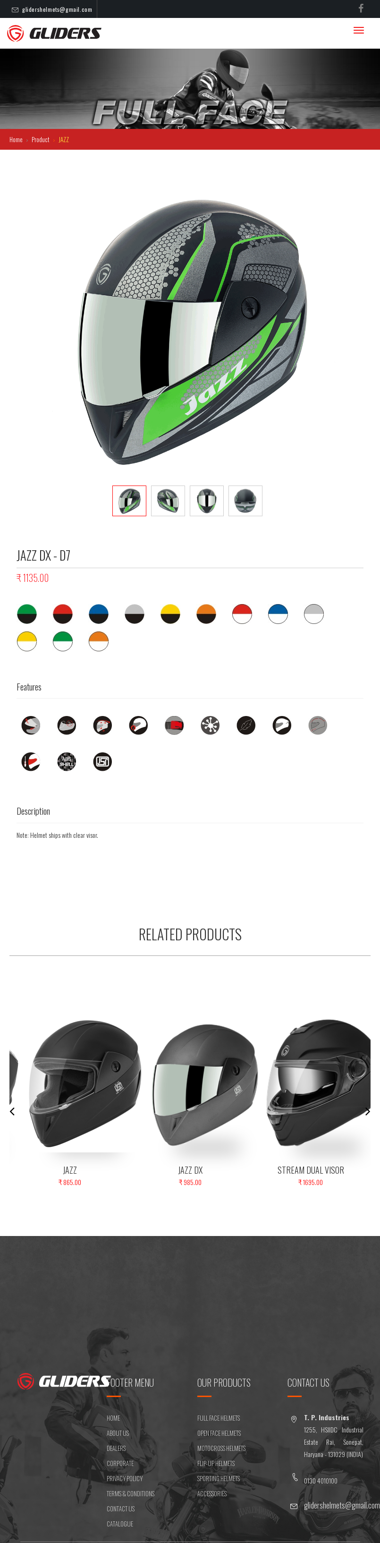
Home (16, 139)
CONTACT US (121, 1508)
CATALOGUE (120, 1523)
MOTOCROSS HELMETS (221, 1448)
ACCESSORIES (212, 1493)
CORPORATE (120, 1463)
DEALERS (116, 1448)
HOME (113, 1418)
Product (41, 139)
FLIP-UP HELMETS (216, 1463)
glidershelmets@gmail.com (57, 9)
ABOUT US (118, 1433)
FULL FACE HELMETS (218, 1418)
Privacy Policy (125, 1478)
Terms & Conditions (130, 1493)
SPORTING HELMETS (218, 1478)
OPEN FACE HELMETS (219, 1433)
